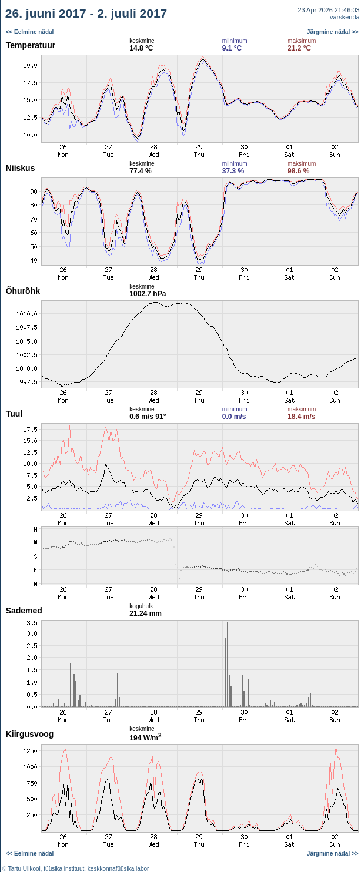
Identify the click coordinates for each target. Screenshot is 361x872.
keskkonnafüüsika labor (118, 869)
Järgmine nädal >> (333, 32)
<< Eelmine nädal (30, 32)
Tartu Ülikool (24, 869)
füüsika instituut (64, 869)
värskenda (345, 17)
